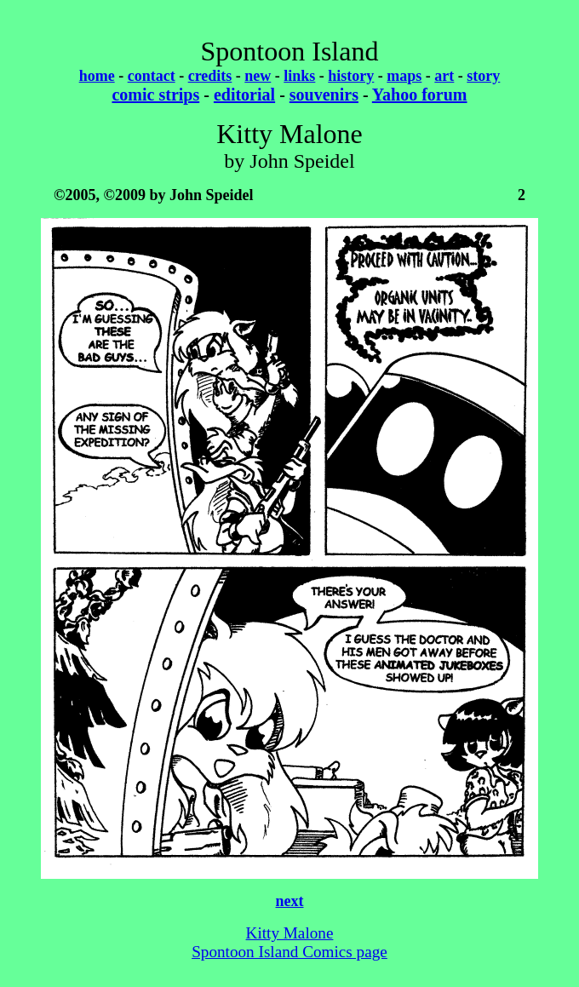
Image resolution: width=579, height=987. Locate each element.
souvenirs (324, 94)
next (290, 901)
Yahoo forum (419, 94)
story (483, 75)
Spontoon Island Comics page (289, 952)
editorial (244, 94)
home (97, 75)
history (351, 75)
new (257, 75)
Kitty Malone (290, 933)
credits (210, 75)
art (444, 75)
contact (151, 75)
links (299, 75)
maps (404, 75)
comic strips (155, 94)
